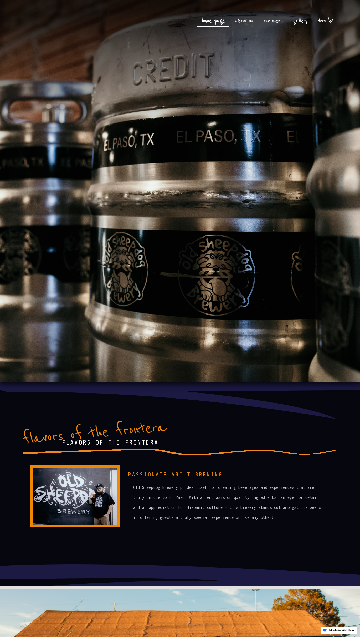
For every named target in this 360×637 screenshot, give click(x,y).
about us (244, 21)
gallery (300, 21)
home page (212, 21)
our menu (273, 21)
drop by (324, 21)
